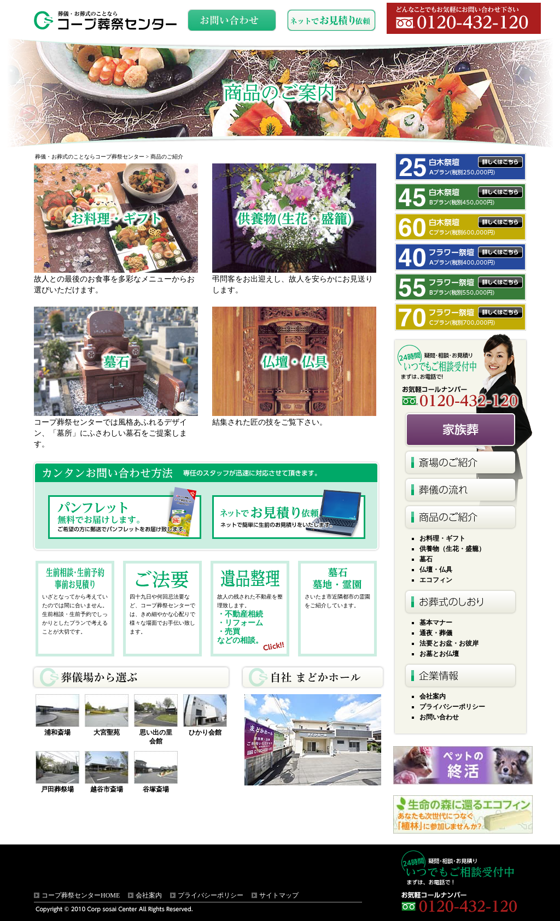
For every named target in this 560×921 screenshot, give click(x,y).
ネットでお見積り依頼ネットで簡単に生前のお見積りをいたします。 (288, 517)
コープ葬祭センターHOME (81, 895)
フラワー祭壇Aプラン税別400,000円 (460, 257)
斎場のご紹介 (460, 462)
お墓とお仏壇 (439, 654)
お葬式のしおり (460, 601)
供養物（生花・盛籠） (452, 549)
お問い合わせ (439, 717)
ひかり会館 (205, 732)
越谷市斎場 (106, 789)
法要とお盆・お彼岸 (449, 643)
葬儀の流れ (460, 490)
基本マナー (435, 622)
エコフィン (435, 580)
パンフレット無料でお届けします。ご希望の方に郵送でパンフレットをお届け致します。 (124, 517)
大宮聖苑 (107, 732)
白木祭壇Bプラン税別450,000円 (460, 196)
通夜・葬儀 (435, 633)
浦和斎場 (57, 732)
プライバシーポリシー (452, 707)
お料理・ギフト (442, 538)
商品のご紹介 (460, 517)
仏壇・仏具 (435, 569)
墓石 (426, 559)
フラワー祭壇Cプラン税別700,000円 (460, 317)
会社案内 (432, 696)
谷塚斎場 (156, 789)
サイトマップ (279, 895)
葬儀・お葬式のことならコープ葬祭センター (89, 157)
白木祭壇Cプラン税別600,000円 (460, 226)
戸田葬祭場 (57, 789)
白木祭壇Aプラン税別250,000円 (460, 166)
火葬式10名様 (463, 429)
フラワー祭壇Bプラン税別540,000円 (460, 287)
